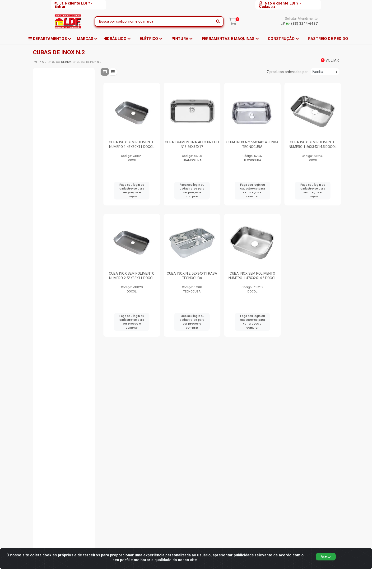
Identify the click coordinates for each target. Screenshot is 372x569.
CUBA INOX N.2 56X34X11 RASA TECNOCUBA (192, 275)
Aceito (326, 556)
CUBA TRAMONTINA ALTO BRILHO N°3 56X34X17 (192, 144)
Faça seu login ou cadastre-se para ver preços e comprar (131, 190)
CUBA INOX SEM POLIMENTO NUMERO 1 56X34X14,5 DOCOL (313, 144)
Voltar (330, 60)
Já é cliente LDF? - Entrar (74, 4)
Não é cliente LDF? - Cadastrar (280, 4)
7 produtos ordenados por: (287, 72)
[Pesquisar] (218, 21)
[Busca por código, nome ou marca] (154, 21)
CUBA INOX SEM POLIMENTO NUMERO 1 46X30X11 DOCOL (131, 144)
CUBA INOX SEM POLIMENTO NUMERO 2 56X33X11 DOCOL (131, 275)
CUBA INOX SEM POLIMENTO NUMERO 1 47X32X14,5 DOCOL (252, 275)
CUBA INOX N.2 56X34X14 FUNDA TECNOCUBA (252, 144)
